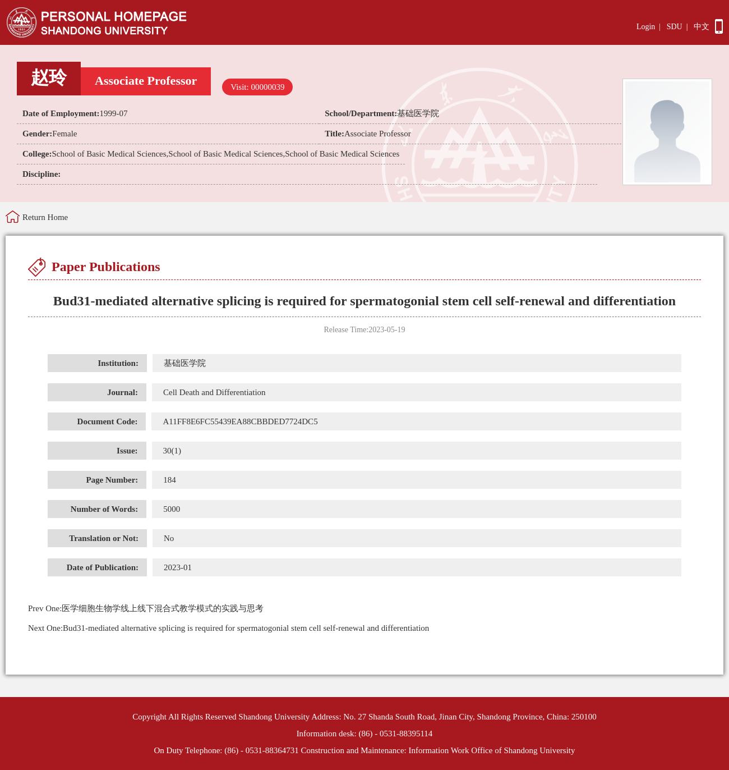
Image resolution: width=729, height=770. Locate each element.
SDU (674, 26)
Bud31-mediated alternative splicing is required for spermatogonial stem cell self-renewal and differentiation (228, 628)
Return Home (45, 217)
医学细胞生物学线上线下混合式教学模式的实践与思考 (146, 608)
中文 (701, 26)
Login (645, 26)
